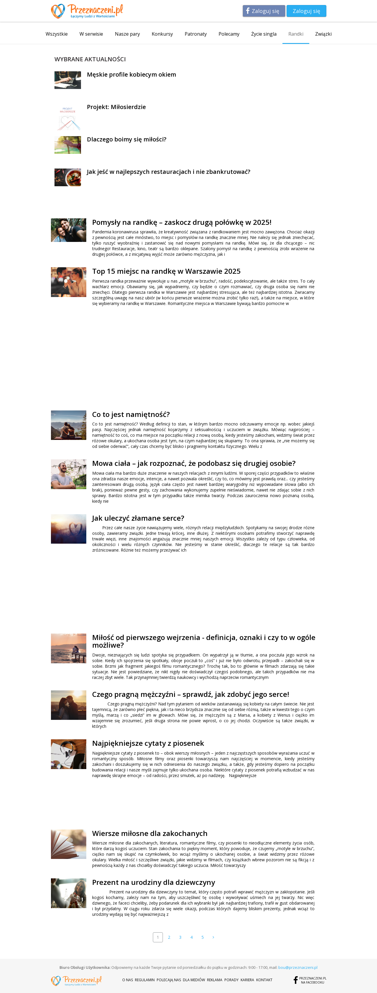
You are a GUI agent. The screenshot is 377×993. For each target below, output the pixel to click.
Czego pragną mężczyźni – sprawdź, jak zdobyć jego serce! (190, 694)
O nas (127, 979)
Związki (323, 34)
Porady (231, 979)
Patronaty (196, 34)
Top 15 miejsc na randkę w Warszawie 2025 (166, 271)
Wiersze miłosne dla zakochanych (150, 833)
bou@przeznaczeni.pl (298, 967)
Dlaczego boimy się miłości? (126, 139)
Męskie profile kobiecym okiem (131, 74)
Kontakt (264, 979)
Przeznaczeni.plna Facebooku (312, 980)
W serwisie (91, 34)
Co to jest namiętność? (131, 414)
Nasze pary (127, 34)
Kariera (247, 979)
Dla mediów (194, 979)
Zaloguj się (265, 10)
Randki (295, 34)
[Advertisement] (141, 357)
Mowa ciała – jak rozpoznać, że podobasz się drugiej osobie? (193, 463)
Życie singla (264, 34)
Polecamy (229, 34)
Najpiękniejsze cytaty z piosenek (148, 743)
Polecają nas (169, 979)
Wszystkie (57, 34)
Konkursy (162, 34)
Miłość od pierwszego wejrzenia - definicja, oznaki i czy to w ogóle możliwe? (203, 641)
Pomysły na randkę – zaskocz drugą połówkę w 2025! (182, 222)
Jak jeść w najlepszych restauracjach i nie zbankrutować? (168, 172)
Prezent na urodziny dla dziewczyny (153, 882)
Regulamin (145, 979)
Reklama (214, 979)
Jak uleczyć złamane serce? (138, 518)
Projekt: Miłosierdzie (116, 107)
